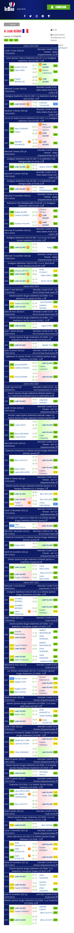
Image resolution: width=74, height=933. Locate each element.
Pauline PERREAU (22, 577)
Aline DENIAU (20, 692)
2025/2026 (21, 9)
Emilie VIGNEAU (46, 715)
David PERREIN (21, 645)
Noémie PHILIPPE (22, 223)
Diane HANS (20, 469)
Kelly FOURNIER (21, 128)
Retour (13, 24)
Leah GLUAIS (20, 104)
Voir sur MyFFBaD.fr (59, 48)
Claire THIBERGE (22, 660)
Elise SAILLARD (46, 494)
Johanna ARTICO (22, 271)
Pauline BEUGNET (22, 303)
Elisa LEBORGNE (22, 433)
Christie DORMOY (22, 215)
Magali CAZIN (20, 682)
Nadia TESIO (20, 714)
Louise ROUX (20, 425)
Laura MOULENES (22, 472)
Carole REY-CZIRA (22, 740)
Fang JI (17, 132)
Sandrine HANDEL (22, 368)
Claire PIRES (20, 70)
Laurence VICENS (22, 743)
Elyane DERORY (46, 167)
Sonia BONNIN (46, 302)
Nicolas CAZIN (21, 678)
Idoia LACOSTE (21, 460)
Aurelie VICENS (46, 661)
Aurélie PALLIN (21, 67)
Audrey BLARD (21, 212)
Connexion (58, 7)
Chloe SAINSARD (22, 752)
